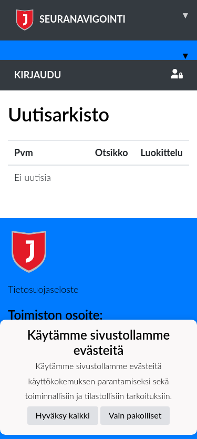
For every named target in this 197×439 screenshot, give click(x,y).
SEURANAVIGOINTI (105, 15)
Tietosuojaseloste (43, 289)
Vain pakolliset (135, 415)
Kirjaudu (98, 74)
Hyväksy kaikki (63, 415)
